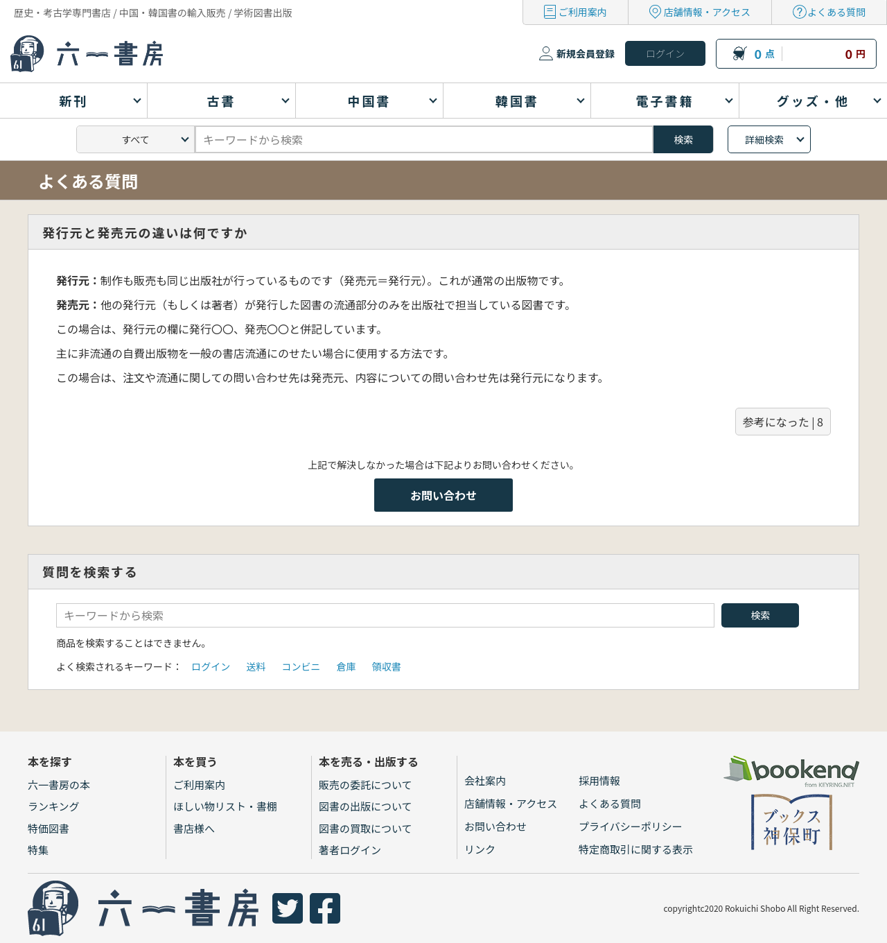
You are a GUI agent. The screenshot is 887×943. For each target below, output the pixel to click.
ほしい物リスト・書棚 (225, 806)
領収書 (386, 666)
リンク (479, 849)
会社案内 (485, 780)
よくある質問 (836, 12)
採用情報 (599, 780)
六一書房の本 (59, 784)
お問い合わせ (443, 495)
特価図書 (48, 828)
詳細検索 (764, 139)
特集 (38, 849)
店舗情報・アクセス (707, 12)
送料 (255, 666)
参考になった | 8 (783, 421)
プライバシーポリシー (631, 826)
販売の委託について (365, 784)
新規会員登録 (585, 53)
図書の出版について (365, 806)
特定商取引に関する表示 (636, 849)
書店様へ (194, 828)
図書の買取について (365, 828)
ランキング (54, 806)
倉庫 (346, 666)
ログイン (210, 666)
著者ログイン (350, 849)
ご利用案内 (583, 12)
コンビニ (300, 666)
